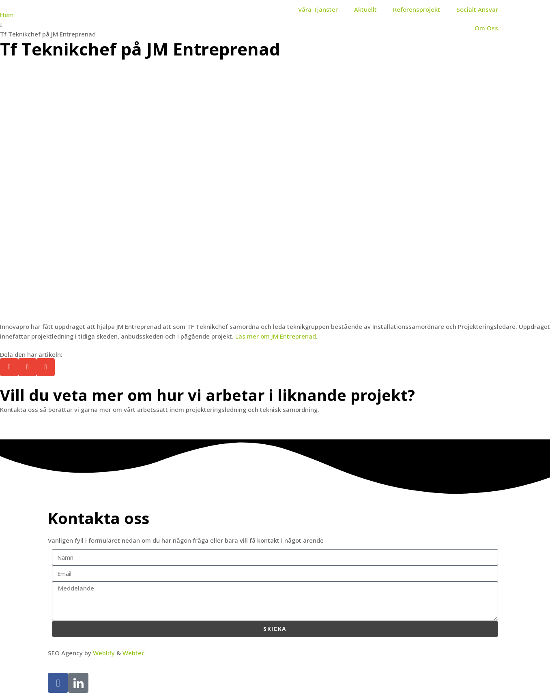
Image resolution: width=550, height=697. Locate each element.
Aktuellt (365, 9)
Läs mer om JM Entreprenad (275, 336)
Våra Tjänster (318, 9)
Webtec (133, 653)
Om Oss (486, 28)
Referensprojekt (416, 9)
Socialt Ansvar (477, 9)
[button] (9, 367)
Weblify (104, 653)
